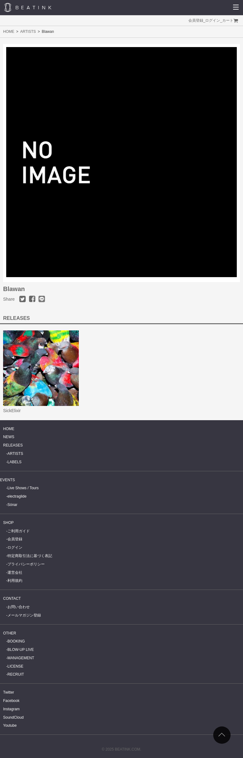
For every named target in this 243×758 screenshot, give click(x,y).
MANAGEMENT (20, 658)
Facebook (11, 701)
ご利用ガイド (18, 531)
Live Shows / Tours (23, 488)
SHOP (8, 523)
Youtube (10, 725)
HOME (8, 31)
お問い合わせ (18, 607)
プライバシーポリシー (26, 564)
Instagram (11, 709)
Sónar (12, 505)
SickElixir (12, 410)
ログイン (212, 20)
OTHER (9, 633)
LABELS (14, 462)
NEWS (8, 437)
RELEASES (13, 445)
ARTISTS (28, 31)
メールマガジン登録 (24, 615)
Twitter (8, 692)
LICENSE (15, 666)
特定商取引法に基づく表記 (29, 556)
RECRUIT (15, 674)
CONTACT (12, 598)
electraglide (16, 496)
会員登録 (195, 20)
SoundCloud (13, 717)
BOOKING (16, 641)
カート (227, 20)
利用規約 (14, 580)
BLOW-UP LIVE (20, 649)
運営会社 (14, 572)
